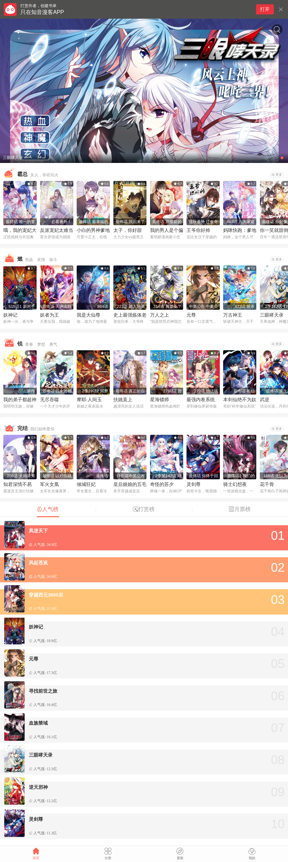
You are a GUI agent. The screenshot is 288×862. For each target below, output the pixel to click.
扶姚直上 (122, 399)
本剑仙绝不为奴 (239, 399)
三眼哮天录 (272, 315)
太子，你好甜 (127, 230)
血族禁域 (38, 723)
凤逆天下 (38, 530)
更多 (276, 174)
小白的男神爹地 (93, 230)
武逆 (264, 399)
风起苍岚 (38, 562)
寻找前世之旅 (43, 691)
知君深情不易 (17, 484)
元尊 (191, 315)
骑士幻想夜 (235, 484)
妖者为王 (49, 315)
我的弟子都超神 (19, 399)
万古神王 (232, 315)
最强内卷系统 (200, 399)
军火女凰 (49, 484)
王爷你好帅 (198, 230)
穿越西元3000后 (46, 594)
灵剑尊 (193, 484)
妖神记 (10, 315)
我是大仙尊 (88, 315)
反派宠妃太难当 (56, 230)
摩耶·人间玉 (89, 399)
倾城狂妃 (86, 484)
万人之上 (159, 315)
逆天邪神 (38, 787)
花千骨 (267, 484)
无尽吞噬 (49, 399)
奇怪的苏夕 (162, 484)
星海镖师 (159, 399)
